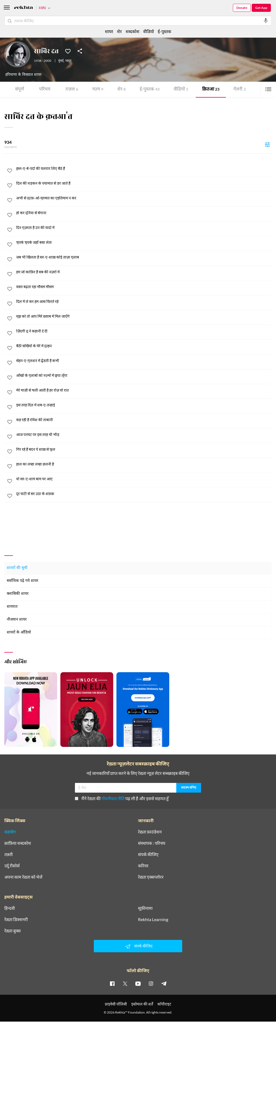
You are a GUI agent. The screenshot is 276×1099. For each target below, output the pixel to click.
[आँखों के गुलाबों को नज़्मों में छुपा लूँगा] (144, 375)
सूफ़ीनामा (145, 908)
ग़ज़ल (71, 90)
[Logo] (23, 8)
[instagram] (151, 983)
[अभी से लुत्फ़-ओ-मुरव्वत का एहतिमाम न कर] (144, 198)
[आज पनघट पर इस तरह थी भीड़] (144, 434)
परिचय (44, 90)
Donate (241, 8)
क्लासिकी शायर (18, 593)
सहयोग (10, 832)
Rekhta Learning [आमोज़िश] (153, 919)
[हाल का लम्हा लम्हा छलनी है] (144, 464)
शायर (109, 31)
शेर (121, 90)
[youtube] (138, 983)
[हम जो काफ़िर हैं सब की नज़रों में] (144, 272)
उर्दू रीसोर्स (12, 866)
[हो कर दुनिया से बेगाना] (144, 213)
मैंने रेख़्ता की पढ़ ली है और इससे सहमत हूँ (122, 798)
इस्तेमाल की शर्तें (142, 1004)
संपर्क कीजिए (148, 854)
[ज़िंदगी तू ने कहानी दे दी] (144, 331)
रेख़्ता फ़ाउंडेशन (150, 832)
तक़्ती (8, 854)
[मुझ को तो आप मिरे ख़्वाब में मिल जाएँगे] (144, 316)
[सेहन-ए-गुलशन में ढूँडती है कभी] (144, 361)
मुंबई (61, 61)
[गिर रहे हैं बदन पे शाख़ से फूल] (144, 449)
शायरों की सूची (17, 568)
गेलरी (239, 90)
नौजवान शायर (17, 619)
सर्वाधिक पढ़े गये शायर (22, 580)
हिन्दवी (9, 908)
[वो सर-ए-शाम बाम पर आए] (144, 479)
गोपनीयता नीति (113, 798)
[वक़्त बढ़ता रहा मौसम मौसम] (144, 287)
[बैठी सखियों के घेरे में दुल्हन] (144, 346)
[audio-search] (265, 20)
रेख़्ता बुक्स (12, 931)
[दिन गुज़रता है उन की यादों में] (144, 228)
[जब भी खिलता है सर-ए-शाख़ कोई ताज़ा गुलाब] (144, 257)
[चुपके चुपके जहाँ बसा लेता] (144, 242)
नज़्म (97, 90)
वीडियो (181, 90)
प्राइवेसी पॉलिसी (116, 1004)
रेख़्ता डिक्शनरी (16, 919)
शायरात (12, 606)
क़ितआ (210, 90)
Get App (261, 8)
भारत (68, 61)
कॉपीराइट (164, 1004)
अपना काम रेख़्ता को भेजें (23, 877)
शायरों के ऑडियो (19, 632)
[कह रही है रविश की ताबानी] (144, 420)
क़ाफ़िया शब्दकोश (17, 843)
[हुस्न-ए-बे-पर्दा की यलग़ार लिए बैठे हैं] (144, 168)
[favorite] (9, 171)
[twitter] (125, 983)
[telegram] (164, 983)
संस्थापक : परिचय (151, 843)
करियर (143, 866)
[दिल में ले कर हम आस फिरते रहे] (144, 301)
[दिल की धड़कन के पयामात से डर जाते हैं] (144, 183)
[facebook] (112, 983)
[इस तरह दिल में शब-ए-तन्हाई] (144, 405)
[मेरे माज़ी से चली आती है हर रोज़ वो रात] (144, 390)
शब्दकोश (132, 31)
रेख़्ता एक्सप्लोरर (151, 877)
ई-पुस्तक (150, 90)
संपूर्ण (19, 90)
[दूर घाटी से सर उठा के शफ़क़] (144, 494)
